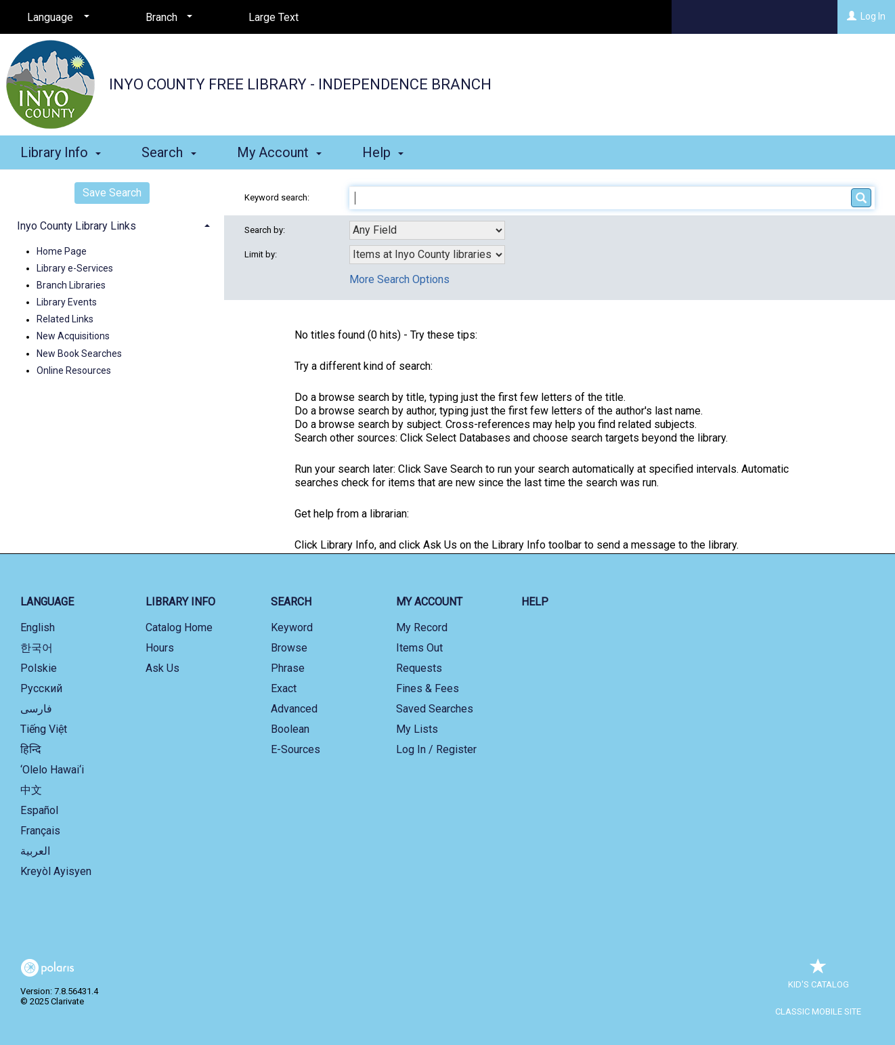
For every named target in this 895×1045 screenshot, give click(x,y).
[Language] (55, 17)
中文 (31, 790)
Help (534, 601)
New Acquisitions (73, 336)
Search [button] (168, 152)
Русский (41, 688)
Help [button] (382, 152)
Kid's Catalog (818, 977)
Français (40, 830)
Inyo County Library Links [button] (76, 225)
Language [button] (47, 601)
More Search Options (399, 279)
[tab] (112, 224)
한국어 (36, 647)
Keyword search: (277, 197)
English (37, 627)
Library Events (67, 302)
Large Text (273, 17)
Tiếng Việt (43, 729)
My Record (421, 627)
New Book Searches (79, 353)
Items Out (419, 647)
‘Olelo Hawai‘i (52, 769)
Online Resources (74, 370)
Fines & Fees (427, 688)
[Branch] (166, 17)
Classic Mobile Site (818, 1011)
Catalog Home (179, 627)
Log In (873, 16)
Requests (419, 668)
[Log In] (851, 16)
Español (39, 810)
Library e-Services (75, 268)
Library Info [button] (60, 152)
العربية (35, 851)
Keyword (292, 627)
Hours (160, 647)
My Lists (417, 729)
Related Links (65, 319)
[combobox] (427, 230)
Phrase (288, 668)
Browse (289, 647)
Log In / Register (436, 749)
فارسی (36, 708)
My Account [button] (279, 152)
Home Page (62, 251)
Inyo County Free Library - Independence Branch (300, 84)
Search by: (265, 230)
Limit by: (261, 254)
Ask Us (162, 668)
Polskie (38, 668)
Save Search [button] (112, 192)
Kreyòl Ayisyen (55, 871)
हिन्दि (30, 749)
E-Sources (295, 749)
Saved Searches (434, 708)
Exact (284, 688)
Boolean (290, 729)
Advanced (294, 708)
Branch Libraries (71, 285)
